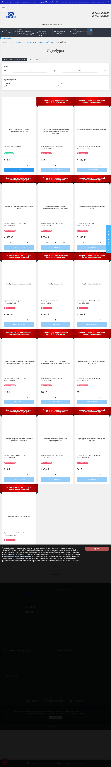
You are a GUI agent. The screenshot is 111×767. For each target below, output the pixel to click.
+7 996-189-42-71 (100, 16)
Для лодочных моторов (61, 31)
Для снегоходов (9, 32)
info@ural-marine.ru (52, 24)
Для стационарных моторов (78, 31)
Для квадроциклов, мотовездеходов (26, 31)
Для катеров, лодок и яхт (44, 32)
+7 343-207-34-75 (100, 13)
